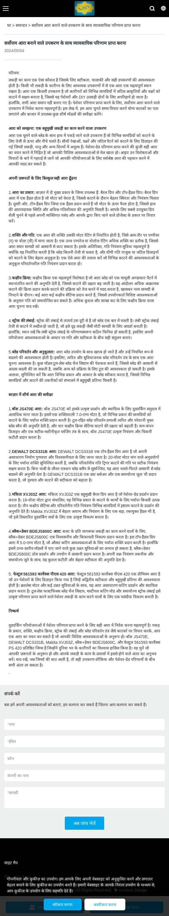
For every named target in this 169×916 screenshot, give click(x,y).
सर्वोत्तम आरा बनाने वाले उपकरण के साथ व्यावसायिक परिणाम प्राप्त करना (86, 25)
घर (9, 25)
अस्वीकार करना (105, 904)
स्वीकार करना (63, 904)
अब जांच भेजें (84, 823)
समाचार (21, 25)
